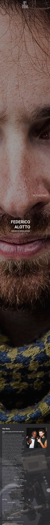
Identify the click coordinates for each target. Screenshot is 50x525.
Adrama (16, 514)
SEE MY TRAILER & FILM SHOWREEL (40, 195)
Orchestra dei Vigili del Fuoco (9, 460)
